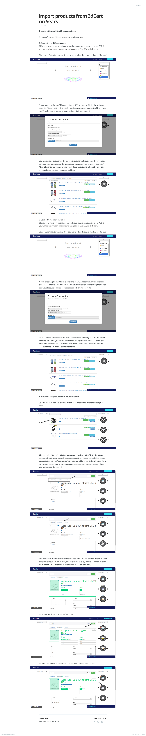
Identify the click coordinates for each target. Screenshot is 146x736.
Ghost (143, 734)
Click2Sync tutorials (6, 734)
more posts (46, 721)
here (74, 31)
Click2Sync (43, 718)
